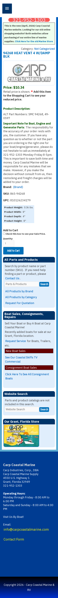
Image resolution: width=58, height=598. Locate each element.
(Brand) (18, 187)
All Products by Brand (19, 291)
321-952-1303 (29, 20)
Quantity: (8, 242)
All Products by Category (21, 297)
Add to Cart (13, 250)
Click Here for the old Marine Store (34, 41)
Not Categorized (44, 49)
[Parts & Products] (22, 284)
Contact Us (12, 278)
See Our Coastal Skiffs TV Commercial (21, 359)
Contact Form (14, 539)
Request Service (15, 341)
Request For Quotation (19, 303)
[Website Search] (22, 409)
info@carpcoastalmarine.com (26, 529)
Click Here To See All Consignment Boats (27, 376)
